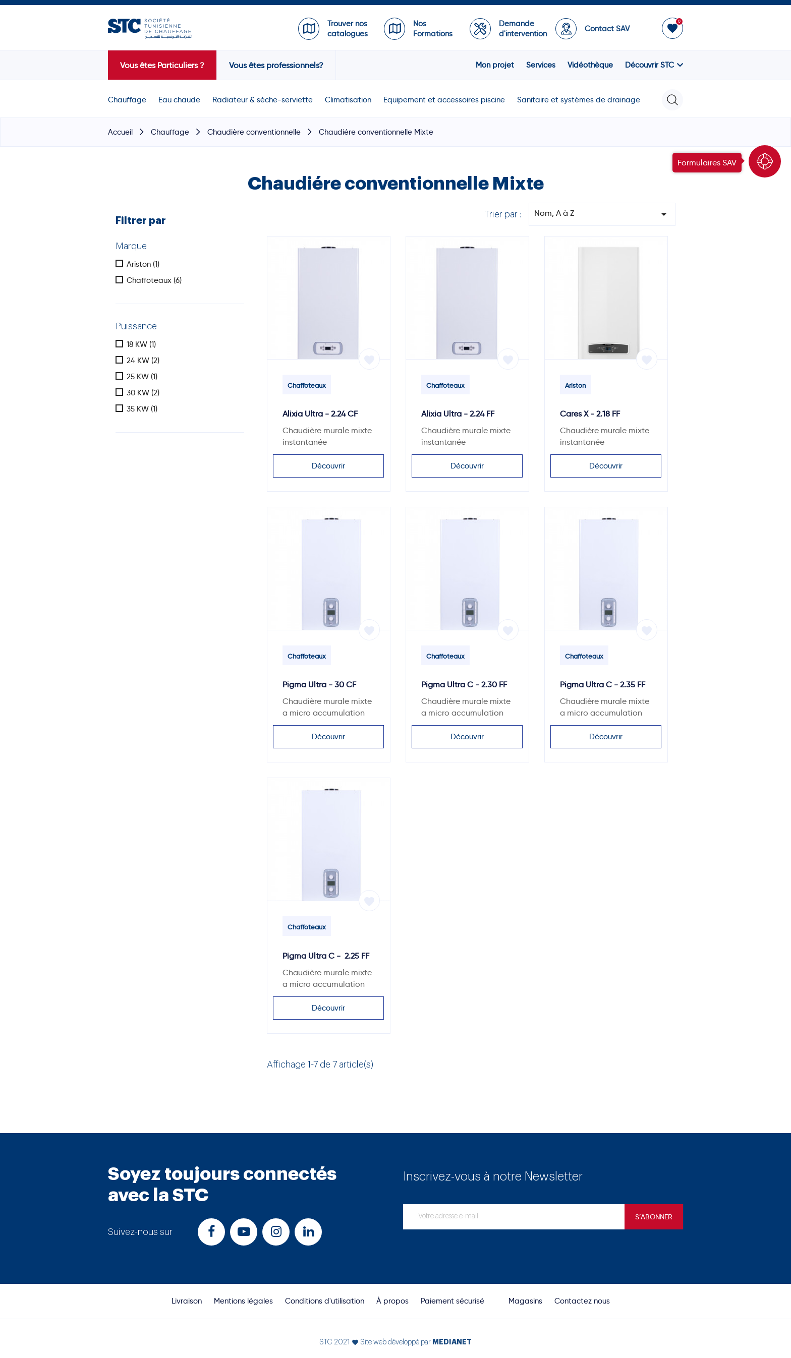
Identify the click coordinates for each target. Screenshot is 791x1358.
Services (540, 65)
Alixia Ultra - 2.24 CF (320, 414)
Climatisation (348, 99)
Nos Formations (433, 28)
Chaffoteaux (154, 280)
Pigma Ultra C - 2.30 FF (464, 684)
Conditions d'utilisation (324, 1301)
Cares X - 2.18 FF (590, 414)
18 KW (141, 344)
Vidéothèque (590, 65)
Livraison (187, 1301)
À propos (392, 1301)
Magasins (525, 1301)
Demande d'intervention (522, 28)
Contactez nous (582, 1301)
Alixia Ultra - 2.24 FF (457, 414)
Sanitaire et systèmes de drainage (578, 99)
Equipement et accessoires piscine (444, 99)
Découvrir (328, 465)
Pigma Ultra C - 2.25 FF (325, 956)
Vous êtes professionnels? (276, 65)
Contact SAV (607, 28)
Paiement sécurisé (452, 1301)
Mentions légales (243, 1301)
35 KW (142, 409)
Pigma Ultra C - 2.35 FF (602, 684)
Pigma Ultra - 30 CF (319, 684)
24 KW (143, 360)
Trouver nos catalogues (347, 28)
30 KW (143, 392)
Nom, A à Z (602, 214)
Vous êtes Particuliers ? (162, 65)
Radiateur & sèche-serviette (262, 99)
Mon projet (495, 65)
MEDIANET (452, 1341)
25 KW (142, 376)
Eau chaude (179, 99)
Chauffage (127, 99)
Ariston (143, 264)
